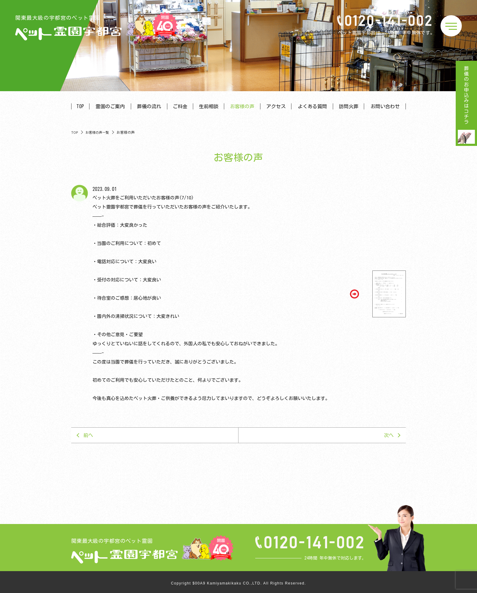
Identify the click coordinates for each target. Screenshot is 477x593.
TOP (80, 106)
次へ (389, 435)
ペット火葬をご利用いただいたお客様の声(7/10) (143, 197)
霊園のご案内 (110, 106)
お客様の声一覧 (97, 132)
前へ (88, 435)
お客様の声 (242, 106)
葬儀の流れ (149, 106)
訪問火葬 (348, 106)
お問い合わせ (385, 106)
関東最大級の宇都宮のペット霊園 (68, 27)
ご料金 (180, 106)
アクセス (276, 106)
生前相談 (208, 106)
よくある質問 (312, 106)
